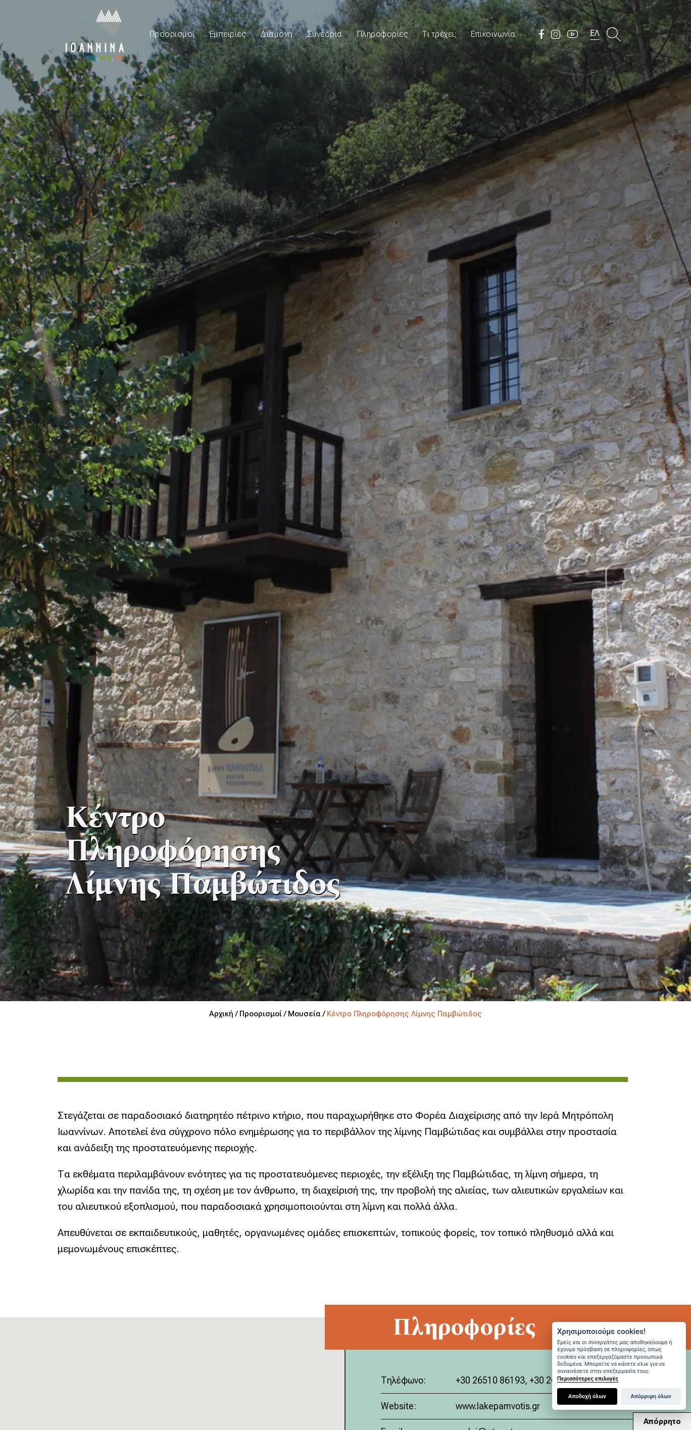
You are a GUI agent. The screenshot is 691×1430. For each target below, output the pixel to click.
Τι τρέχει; (439, 34)
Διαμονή (276, 34)
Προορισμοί (172, 34)
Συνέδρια (324, 34)
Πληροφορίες (382, 34)
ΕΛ (595, 33)
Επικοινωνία (493, 34)
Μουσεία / (307, 1013)
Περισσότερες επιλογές (587, 1378)
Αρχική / (224, 1013)
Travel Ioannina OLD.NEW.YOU (95, 34)
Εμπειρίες (228, 34)
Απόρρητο (662, 1421)
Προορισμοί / (263, 1013)
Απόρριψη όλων (650, 1396)
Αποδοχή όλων (587, 1396)
